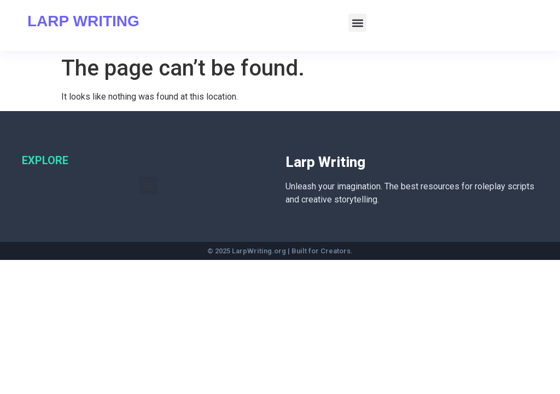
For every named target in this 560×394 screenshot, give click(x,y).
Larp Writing (83, 21)
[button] (357, 23)
